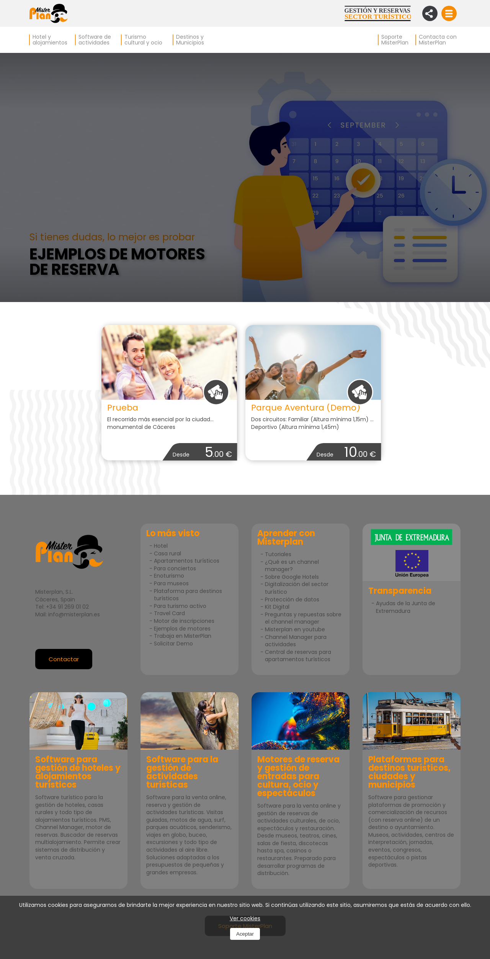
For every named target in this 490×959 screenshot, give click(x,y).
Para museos (171, 583)
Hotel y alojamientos (50, 40)
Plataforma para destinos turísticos (188, 595)
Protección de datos (292, 599)
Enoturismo (169, 576)
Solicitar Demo (173, 643)
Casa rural (167, 553)
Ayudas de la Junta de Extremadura (405, 607)
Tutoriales (278, 554)
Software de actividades (94, 40)
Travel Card (169, 613)
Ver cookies (245, 918)
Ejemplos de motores (182, 628)
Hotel (161, 546)
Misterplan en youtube (295, 629)
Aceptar (245, 934)
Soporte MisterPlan (394, 40)
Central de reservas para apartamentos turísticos (298, 655)
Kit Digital (277, 607)
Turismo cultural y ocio (143, 40)
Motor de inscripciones (184, 621)
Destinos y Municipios (190, 40)
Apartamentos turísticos (186, 561)
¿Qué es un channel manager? (292, 565)
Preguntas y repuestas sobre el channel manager (303, 618)
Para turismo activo (180, 606)
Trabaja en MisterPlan (182, 636)
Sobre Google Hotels (292, 577)
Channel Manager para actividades (296, 641)
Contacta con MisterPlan (438, 40)
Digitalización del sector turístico (296, 588)
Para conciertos (175, 568)
